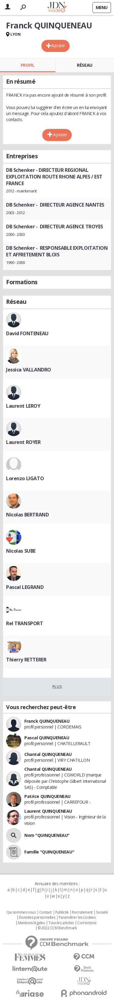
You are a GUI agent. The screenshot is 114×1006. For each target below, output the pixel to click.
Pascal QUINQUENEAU (46, 738)
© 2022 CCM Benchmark (57, 928)
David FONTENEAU (27, 333)
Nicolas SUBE (21, 551)
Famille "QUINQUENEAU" (49, 852)
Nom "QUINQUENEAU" (47, 835)
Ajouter (58, 45)
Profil (27, 65)
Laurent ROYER (23, 442)
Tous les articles (61, 923)
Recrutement (82, 912)
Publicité (62, 912)
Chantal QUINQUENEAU (48, 754)
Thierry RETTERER (26, 659)
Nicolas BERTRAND (27, 514)
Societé (102, 912)
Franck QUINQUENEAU (46, 721)
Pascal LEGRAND (24, 587)
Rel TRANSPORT (24, 623)
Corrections (86, 923)
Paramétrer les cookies (77, 917)
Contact (45, 912)
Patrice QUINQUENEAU (47, 796)
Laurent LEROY (23, 406)
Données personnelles (37, 917)
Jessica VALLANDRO (28, 369)
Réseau (84, 65)
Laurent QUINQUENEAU (48, 811)
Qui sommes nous (21, 912)
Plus (57, 686)
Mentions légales (31, 923)
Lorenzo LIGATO (25, 478)
